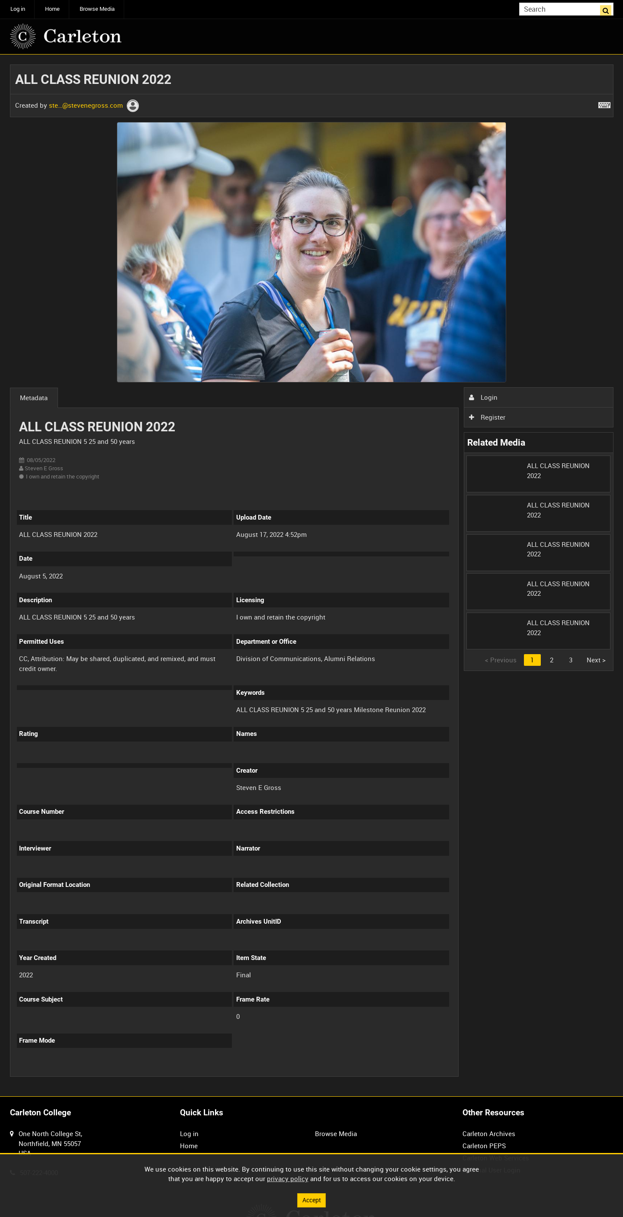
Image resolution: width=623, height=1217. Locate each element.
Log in (17, 9)
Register (487, 417)
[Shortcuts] (604, 103)
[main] (311, 575)
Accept (311, 1199)
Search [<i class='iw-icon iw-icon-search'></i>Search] (608, 8)
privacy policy (287, 1178)
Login (483, 397)
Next (596, 659)
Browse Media (97, 9)
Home (52, 9)
